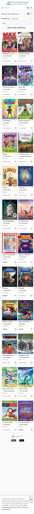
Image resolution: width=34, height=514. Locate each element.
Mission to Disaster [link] (8, 322)
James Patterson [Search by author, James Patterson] (8, 55)
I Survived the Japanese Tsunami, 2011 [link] (9, 355)
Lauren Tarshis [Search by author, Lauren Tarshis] (7, 357)
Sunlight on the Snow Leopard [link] (25, 355)
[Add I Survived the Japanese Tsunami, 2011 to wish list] (16, 363)
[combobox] (13, 8)
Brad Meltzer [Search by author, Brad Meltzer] (7, 223)
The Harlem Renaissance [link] (25, 422)
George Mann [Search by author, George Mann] (7, 290)
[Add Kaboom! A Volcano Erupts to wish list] (32, 128)
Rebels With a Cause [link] (8, 53)
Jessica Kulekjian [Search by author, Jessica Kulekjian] (24, 122)
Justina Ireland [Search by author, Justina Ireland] (7, 324)
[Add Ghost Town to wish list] (32, 95)
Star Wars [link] (5, 288)
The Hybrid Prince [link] (24, 221)
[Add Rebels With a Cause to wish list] (16, 61)
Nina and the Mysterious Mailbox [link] (25, 322)
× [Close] (31, 500)
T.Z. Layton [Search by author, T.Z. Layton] (6, 122)
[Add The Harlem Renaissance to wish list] (32, 430)
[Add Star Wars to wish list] (16, 296)
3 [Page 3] (16, 436)
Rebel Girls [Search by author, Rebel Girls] (22, 324)
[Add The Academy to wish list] (16, 128)
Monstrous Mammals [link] (24, 255)
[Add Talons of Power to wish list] (32, 396)
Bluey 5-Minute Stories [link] (9, 389)
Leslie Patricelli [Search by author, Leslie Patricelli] (7, 156)
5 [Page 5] (19, 436)
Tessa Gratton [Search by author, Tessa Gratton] (23, 290)
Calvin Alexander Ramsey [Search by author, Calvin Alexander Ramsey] (25, 156)
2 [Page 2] (14, 436)
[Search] (2, 8)
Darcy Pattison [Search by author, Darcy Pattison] (7, 189)
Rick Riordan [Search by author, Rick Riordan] (23, 55)
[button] (28, 14)
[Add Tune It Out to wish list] (32, 195)
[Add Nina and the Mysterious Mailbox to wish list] (32, 329)
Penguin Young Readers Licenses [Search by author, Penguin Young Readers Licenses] (9, 391)
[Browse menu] (31, 8)
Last (22, 440)
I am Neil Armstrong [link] (8, 221)
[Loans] (27, 8)
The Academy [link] (6, 120)
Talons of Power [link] (23, 389)
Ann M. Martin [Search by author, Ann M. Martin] (7, 256)
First (14, 440)
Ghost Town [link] (22, 87)
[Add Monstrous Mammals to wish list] (32, 262)
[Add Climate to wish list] (16, 195)
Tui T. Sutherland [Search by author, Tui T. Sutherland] (24, 223)
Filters (4, 23)
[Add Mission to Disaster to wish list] (16, 329)
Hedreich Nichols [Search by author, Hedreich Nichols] (24, 424)
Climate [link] (5, 187)
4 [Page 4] (18, 436)
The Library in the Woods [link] (25, 154)
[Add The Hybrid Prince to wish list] (32, 229)
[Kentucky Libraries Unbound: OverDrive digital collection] (17, 3)
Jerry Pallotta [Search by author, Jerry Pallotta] (23, 256)
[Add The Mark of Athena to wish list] (32, 61)
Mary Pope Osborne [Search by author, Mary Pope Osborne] (24, 357)
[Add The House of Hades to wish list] (16, 95)
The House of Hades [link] (8, 87)
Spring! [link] (5, 154)
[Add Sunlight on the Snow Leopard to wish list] (32, 363)
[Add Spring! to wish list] (16, 162)
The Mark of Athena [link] (24, 53)
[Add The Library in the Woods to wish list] (32, 162)
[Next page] (22, 437)
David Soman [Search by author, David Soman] (7, 424)
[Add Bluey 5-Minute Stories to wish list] (16, 396)
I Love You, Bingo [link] (8, 422)
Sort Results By (5, 18)
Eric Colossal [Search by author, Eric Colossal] (23, 89)
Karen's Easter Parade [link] (9, 255)
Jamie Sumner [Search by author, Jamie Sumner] (23, 189)
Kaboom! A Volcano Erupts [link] (25, 120)
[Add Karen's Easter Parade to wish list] (16, 262)
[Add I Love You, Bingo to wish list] (16, 430)
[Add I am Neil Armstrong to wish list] (16, 229)
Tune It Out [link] (22, 187)
